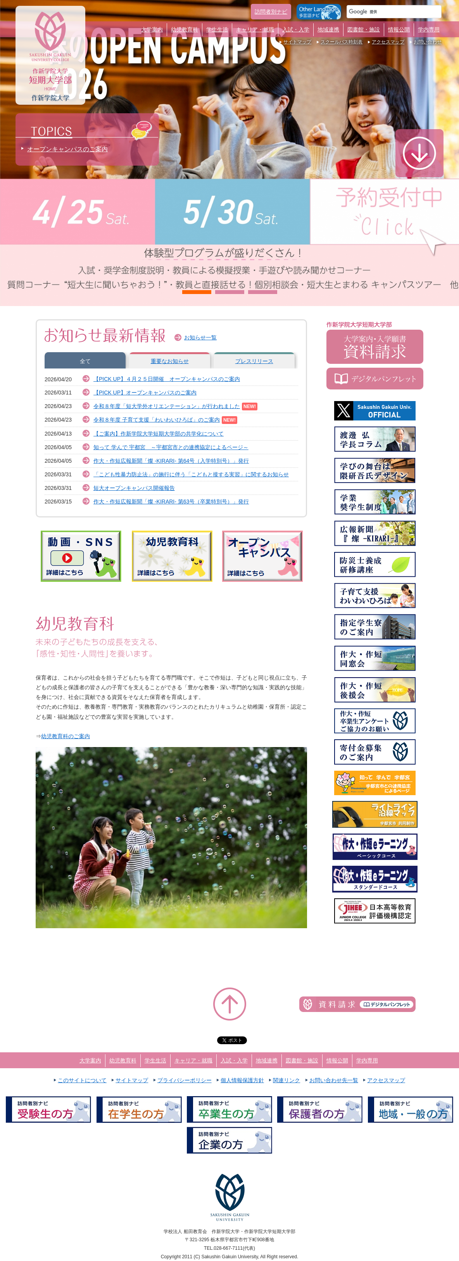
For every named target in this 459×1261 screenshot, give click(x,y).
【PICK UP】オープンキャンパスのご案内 (145, 392)
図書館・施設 (363, 29)
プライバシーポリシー (184, 1080)
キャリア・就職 (255, 29)
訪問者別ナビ (271, 12)
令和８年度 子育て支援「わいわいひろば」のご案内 (156, 420)
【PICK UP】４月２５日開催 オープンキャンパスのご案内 (166, 379)
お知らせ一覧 (200, 337)
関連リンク (286, 1080)
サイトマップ (297, 42)
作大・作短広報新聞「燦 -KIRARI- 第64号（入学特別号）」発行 (171, 461)
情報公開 (399, 29)
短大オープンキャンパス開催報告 (134, 488)
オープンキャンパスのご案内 (67, 149)
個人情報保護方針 (242, 1080)
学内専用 (429, 29)
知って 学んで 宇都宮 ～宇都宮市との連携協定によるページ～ (170, 447)
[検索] (385, 11)
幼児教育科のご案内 (65, 736)
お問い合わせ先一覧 (333, 1080)
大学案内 (152, 29)
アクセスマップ (388, 42)
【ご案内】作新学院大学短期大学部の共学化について (158, 434)
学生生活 (217, 29)
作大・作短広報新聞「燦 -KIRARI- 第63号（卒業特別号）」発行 (171, 501)
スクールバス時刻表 (341, 42)
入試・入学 (295, 29)
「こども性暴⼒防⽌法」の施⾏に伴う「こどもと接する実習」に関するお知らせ (191, 474)
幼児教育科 (184, 29)
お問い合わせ (428, 42)
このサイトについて (82, 1080)
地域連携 (328, 29)
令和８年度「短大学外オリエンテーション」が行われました (166, 406)
